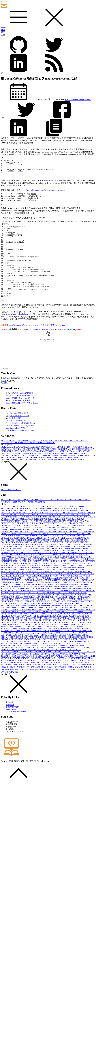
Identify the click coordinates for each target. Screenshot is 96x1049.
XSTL (86, 680)
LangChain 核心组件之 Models (18, 430)
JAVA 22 (74, 583)
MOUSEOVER (78, 608)
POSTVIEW (38, 627)
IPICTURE (90, 578)
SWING (54, 656)
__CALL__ (6, 523)
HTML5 (50, 576)
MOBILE (65, 470)
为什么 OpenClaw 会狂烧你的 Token (20, 440)
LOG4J (48, 599)
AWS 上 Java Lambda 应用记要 (18, 418)
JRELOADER (32, 593)
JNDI (52, 591)
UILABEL (50, 663)
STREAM (5, 654)
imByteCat (10, 722)
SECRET (30, 642)
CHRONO (34, 540)
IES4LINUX (27, 578)
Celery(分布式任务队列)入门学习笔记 (21, 415)
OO (55, 616)
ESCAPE (10, 564)
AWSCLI (86, 532)
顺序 (8, 689)
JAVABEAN (72, 585)
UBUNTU (38, 663)
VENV (43, 671)
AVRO (67, 532)
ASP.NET (66, 530)
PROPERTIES (49, 629)
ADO (27, 526)
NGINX (4, 614)
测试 (12, 687)
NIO (10, 614)
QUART (36, 631)
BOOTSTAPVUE (8, 536)
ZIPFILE (36, 682)
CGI (77, 538)
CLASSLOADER (76, 540)
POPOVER (85, 625)
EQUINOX (77, 561)
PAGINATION (48, 620)
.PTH (36, 523)
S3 (18, 639)
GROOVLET (6, 572)
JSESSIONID (47, 593)
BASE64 (17, 534)
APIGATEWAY (7, 530)
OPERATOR (30, 618)
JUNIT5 (86, 593)
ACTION (68, 523)
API (87, 528)
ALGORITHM (34, 464)
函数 (79, 682)
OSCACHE (61, 618)
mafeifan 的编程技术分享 (16, 729)
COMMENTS (39, 545)
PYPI (3, 631)
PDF (18, 623)
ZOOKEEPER (46, 682)
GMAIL (56, 570)
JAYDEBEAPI (72, 587)
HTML (43, 576)
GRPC (26, 572)
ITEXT (54, 580)
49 (45, 523)
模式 (70, 684)
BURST (68, 536)
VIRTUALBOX (17, 673)
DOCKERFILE (37, 557)
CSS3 (35, 551)
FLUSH (12, 568)
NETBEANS (33, 612)
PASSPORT (82, 620)
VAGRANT (59, 669)
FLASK (54, 466)
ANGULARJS (34, 528)
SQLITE (53, 650)
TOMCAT (68, 661)
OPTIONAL (41, 618)
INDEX (46, 578)
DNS (18, 557)
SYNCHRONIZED (71, 656)
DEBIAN (77, 553)
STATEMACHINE (51, 652)
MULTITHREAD (55, 610)
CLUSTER (81, 542)
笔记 (27, 687)
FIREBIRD (70, 566)
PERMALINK (33, 623)
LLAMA (90, 597)
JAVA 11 (50, 583)
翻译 (12, 517)
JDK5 (71, 589)
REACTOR (16, 633)
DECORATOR (7, 555)
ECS (85, 559)
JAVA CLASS (14, 585)
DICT (77, 555)
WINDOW (33, 677)
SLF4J (54, 646)
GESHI (22, 570)
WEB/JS (42, 458)
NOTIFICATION (69, 614)
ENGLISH (36, 466)
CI (40, 540)
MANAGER (6, 604)
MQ (87, 608)
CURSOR (54, 551)
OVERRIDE (89, 618)
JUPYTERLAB (16, 595)
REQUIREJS (65, 635)
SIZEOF (47, 646)
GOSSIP (79, 466)
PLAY (74, 623)
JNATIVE (45, 591)
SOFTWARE (27, 648)
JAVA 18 (58, 583)
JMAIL (12, 591)
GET (28, 570)
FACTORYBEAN (75, 564)
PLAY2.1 (5, 625)
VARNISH (90, 669)
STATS (70, 652)
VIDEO (68, 671)
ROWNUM (58, 637)
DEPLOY (18, 555)
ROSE (32, 637)
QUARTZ (52, 458)
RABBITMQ (71, 631)
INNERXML (55, 578)
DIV (3, 557)
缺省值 (51, 687)
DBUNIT (64, 553)
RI (22, 637)
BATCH (24, 534)
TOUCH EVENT (8, 663)
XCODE (41, 680)
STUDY (5, 656)
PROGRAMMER (19, 629)
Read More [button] (5, 400)
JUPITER (5, 595)
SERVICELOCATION (59, 642)
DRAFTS (27, 466)
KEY (71, 595)
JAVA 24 (89, 583)
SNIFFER (72, 646)
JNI (57, 591)
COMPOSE (25, 547)
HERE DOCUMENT (44, 574)
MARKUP (22, 604)
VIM (22, 477)
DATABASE (7, 460)
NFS (90, 612)
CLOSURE (63, 542)
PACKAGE (13, 620)
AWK (72, 532)
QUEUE (54, 631)
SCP (10, 642)
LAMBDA (6, 519)
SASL (28, 639)
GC (79, 568)
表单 (85, 687)
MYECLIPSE (81, 610)
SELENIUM (39, 642)
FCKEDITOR (7, 566)
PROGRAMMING (67, 473)
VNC (76, 673)
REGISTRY (21, 635)
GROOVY (89, 466)
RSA (65, 637)
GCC (83, 568)
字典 (28, 684)
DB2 (52, 553)
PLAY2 (81, 623)
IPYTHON (16, 580)
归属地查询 (41, 684)
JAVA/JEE (15, 458)
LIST (83, 597)
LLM (3, 599)
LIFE (59, 597)
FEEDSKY (47, 566)
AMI (15, 528)
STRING (14, 654)
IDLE (16, 578)
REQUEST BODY (51, 635)
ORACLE (23, 519)
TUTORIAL (28, 663)
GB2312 (73, 568)
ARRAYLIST (50, 530)
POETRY (69, 625)
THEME (16, 661)
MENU (65, 604)
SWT (60, 656)
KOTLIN (87, 468)
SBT (38, 639)
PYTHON (26, 458)
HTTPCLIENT (73, 576)
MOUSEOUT (66, 608)
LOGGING (6, 602)
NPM (3, 616)
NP (88, 614)
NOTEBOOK (49, 614)
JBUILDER (6, 589)
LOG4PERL (67, 599)
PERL (32, 473)
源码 (17, 687)
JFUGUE (5, 591)
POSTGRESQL (26, 627)
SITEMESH (38, 646)
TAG (49, 658)
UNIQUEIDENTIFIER (45, 665)
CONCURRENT (53, 547)
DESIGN (40, 555)
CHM (17, 540)
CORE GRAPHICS (47, 549)
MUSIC (66, 610)
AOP (73, 528)
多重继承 (21, 684)
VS (86, 673)
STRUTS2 (85, 517)
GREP (91, 570)
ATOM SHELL (22, 532)
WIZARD (52, 677)
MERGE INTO (83, 604)
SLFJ (60, 646)
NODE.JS (22, 614)
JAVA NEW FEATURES (11, 507)
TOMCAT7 (79, 661)
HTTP (17, 468)
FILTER (61, 566)
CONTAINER (87, 547)
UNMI (86, 665)
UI (44, 663)
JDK (58, 589)
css (68, 100)
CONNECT (65, 547)
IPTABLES (6, 580)
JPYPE (91, 591)
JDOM (89, 589)
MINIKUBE (56, 606)
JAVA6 (49, 585)
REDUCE (54, 633)
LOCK (21, 599)
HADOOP (5, 574)
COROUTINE (72, 549)
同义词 (13, 684)
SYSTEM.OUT (30, 658)
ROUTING (48, 637)
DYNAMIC (32, 559)
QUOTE (61, 631)
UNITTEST (71, 665)
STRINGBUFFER (25, 654)
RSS (70, 637)
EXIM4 (52, 564)
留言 (3, 32)
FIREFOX (79, 566)
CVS (66, 551)
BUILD (51, 536)
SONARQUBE (48, 648)
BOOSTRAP (89, 534)
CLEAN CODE (34, 542)
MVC (73, 610)
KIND (77, 595)
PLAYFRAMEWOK (17, 625)
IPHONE (81, 578)
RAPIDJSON (87, 631)
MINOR (65, 606)
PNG (62, 625)
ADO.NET (35, 526)
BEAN (37, 534)
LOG (27, 599)
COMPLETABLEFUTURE (65, 545)
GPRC (76, 570)
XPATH (73, 680)
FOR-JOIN (28, 568)
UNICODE (31, 665)
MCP (37, 604)
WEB (34, 458)
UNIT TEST (60, 665)
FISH (86, 566)
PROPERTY (60, 629)
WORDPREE (75, 677)
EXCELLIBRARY (29, 564)
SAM (22, 639)
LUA (37, 602)
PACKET (22, 620)
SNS (79, 646)
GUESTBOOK (51, 572)
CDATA (63, 538)
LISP (78, 597)
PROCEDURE (79, 627)
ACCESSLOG (53, 523)
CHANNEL (85, 538)
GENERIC (14, 570)
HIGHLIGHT (71, 574)
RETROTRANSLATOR (11, 637)
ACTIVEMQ (6, 526)
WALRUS (19, 675)
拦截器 (50, 684)
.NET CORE (27, 523)
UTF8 (43, 669)
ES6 (3, 564)
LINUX (70, 458)
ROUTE (39, 637)
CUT (61, 551)
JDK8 (82, 589)
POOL (77, 625)
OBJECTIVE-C (30, 616)
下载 (60, 682)
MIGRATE (46, 606)
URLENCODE (61, 667)
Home (3, 27)
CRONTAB (13, 551)
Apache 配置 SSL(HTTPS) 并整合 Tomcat (22, 420)
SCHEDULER (76, 639)
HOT (16, 576)
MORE (40, 608)
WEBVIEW (6, 677)
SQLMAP (70, 650)
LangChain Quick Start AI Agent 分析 (20, 443)
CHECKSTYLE (8, 540)
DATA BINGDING (23, 553)
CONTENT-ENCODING (11, 549)
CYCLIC (73, 551)
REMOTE (30, 635)
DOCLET (48, 557)
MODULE (31, 608)
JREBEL (13, 593)
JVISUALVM (29, 595)
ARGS (41, 530)
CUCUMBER (44, 551)
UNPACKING (7, 667)
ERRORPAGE (88, 561)
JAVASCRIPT (73, 517)
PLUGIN (50, 625)
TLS (61, 661)
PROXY (81, 629)
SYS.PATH (6, 658)
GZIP (85, 572)
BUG (44, 536)
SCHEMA (86, 639)
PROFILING (6, 629)
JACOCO (15, 583)
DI (62, 555)
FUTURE (64, 568)
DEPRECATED (29, 555)
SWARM (39, 656)
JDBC (37, 589)
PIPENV (67, 623)
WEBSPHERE (86, 675)
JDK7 (76, 589)
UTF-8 (37, 669)
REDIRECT (38, 633)
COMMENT (27, 545)
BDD (31, 534)
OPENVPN (20, 618)
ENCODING (39, 561)
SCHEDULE (64, 639)
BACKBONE (7, 534)
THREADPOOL (36, 661)
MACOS (68, 602)
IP (75, 578)
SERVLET (73, 642)
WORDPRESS (66, 477)
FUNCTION (41, 568)
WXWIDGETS (19, 680)
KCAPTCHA (63, 595)
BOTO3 (19, 536)
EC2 (67, 559)
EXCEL (17, 564)
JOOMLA (64, 468)
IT (39, 580)
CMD (88, 542)
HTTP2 (63, 576)
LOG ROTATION (37, 599)
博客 (91, 682)
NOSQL (39, 614)
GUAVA (41, 572)
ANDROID (46, 464)
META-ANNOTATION (10, 606)
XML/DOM (78, 477)
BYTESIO (17, 538)
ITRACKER (76, 580)
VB (3, 671)
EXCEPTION (43, 564)
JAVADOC (82, 585)
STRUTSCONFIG (85, 654)
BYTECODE (6, 538)
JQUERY (5, 593)
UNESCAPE (20, 665)
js (66, 100)
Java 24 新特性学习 (13, 435)
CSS (29, 551)
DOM (68, 557)
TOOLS (87, 661)
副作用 (85, 682)
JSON (56, 593)
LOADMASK (12, 599)
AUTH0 (33, 532)
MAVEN (31, 604)
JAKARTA (24, 583)
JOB (61, 591)
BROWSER (28, 536)
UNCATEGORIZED (10, 477)
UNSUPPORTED (20, 667)
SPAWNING (77, 648)
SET (89, 642)
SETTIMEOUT (21, 644)
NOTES (58, 614)
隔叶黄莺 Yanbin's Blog (56, 342)
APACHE (80, 528)
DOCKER (18, 466)
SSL (36, 652)
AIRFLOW (16, 464)
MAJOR (84, 602)
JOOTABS (78, 591)
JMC (18, 591)
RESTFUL (86, 635)
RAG (79, 631)
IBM (10, 578)
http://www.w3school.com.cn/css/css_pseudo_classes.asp (43, 193)
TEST (86, 658)
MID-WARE (55, 470)
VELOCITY (34, 671)
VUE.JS (28, 477)
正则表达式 (78, 684)
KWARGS (28, 597)
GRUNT (33, 572)
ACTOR (16, 526)
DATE (46, 553)
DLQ (13, 557)
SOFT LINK (16, 648)
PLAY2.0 (88, 623)
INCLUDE (38, 578)
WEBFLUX (51, 675)
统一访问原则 (41, 687)
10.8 (41, 523)
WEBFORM (62, 675)
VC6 (17, 671)
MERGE (73, 604)
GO (73, 466)
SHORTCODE (59, 644)
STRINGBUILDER (41, 654)
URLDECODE (48, 667)
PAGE (39, 620)
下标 (55, 682)
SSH (27, 652)
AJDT (83, 526)
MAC (52, 602)
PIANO (59, 623)
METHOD (36, 606)
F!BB (65, 564)
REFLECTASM (75, 633)
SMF (65, 646)
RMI (26, 637)
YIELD (28, 682)
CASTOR (54, 538)
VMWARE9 (68, 673)
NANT (24, 612)
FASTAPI (45, 466)
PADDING (31, 620)
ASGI (59, 530)
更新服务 (63, 684)
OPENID (73, 616)
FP (34, 568)
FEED (26, 566)
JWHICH (45, 595)
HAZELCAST (23, 574)
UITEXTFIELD (62, 663)
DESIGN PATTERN (52, 555)
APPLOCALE (27, 530)
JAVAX (56, 587)
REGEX (85, 633)
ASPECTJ (74, 530)
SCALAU (54, 639)
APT (35, 530)
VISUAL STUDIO (45, 673)
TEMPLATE (65, 658)
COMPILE (49, 545)
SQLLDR (61, 650)
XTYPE (15, 682)
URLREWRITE (74, 667)
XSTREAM (6, 682)
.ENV (14, 523)
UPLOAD (32, 667)
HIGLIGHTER (7, 576)
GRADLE (84, 570)
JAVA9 (64, 585)
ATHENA (5, 532)
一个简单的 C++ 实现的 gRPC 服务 (20, 448)
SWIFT (75, 475)
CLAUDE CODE (20, 542)
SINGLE (17, 646)
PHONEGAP (44, 623)
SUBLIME (13, 656)
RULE (87, 637)
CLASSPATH (7, 542)
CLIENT (45, 542)
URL (39, 667)
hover (72, 100)
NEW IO (76, 612)
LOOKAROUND (27, 602)
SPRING (25, 460)
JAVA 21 (66, 583)
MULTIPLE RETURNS (37, 610)
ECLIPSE (74, 559)
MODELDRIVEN (19, 608)
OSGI (69, 618)
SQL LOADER (43, 650)
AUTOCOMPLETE (55, 532)
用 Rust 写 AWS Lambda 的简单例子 (20, 410)
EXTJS (59, 564)
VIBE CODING (57, 671)
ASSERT (83, 530)
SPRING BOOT (8, 650)
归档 (3, 30)
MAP (14, 604)
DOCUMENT (59, 557)
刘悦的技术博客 (12, 724)
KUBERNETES (8, 470)
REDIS (21, 475)
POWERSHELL (51, 627)
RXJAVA (12, 639)
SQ (30, 650)
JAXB (63, 587)
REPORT (39, 635)
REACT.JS (6, 633)
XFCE (48, 680)
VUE (3, 675)
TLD (56, 661)
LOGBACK (78, 599)
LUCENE (44, 602)
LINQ (64, 597)
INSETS (65, 578)
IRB (23, 580)
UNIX (80, 665)
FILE (55, 566)
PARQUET (72, 620)
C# (24, 538)
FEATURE (18, 566)
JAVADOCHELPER (9, 587)
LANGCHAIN (21, 470)
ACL (61, 523)
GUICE (61, 572)
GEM (88, 568)
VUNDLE (10, 675)
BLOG (60, 464)
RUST (34, 475)
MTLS (92, 608)
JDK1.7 (64, 589)
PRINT (69, 627)
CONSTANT (75, 547)
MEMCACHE (46, 604)
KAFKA (79, 468)
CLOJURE (83, 464)
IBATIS (23, 468)
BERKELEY (45, 534)
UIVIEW (73, 663)
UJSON (80, 663)
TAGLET (56, 658)
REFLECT (64, 633)
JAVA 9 (4, 585)
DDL (70, 553)
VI (48, 671)
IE (20, 578)
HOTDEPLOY (25, 576)
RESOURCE (76, 635)
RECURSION (27, 633)
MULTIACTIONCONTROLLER (14, 610)
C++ (66, 464)
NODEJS (16, 473)
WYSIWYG (31, 680)
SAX (33, 639)
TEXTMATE (6, 661)
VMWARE (58, 673)
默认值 (14, 689)
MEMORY (57, 604)
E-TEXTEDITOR (57, 559)
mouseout (87, 100)
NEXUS (84, 612)
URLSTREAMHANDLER (12, 669)
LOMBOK (15, 602)
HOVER (36, 576)
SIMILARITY (7, 646)
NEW (53, 612)
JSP (61, 593)
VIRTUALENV (31, 673)
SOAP (85, 646)
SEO (47, 642)
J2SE (84, 580)
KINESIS (84, 595)
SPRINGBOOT (21, 650)
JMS (33, 591)
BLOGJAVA (71, 534)
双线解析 (5, 684)
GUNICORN (77, 572)
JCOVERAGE (28, 589)
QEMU (28, 631)
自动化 (79, 687)
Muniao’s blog (11, 726)
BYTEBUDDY (78, 536)
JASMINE (34, 583)
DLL (8, 557)
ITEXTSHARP (64, 580)
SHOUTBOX (71, 644)
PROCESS (90, 627)
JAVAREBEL (23, 587)
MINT (72, 606)
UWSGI (50, 669)
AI (9, 464)
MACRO (76, 602)
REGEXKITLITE (8, 635)
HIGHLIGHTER (84, 574)
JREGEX (21, 593)
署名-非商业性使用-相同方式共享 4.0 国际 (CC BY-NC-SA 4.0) (50, 347)
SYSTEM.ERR (17, 658)
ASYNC (91, 530)
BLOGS (80, 534)
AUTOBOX (42, 532)
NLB (15, 614)
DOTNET (82, 557)
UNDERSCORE (8, 665)
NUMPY (10, 616)
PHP (37, 473)
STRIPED (54, 654)
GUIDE (68, 572)
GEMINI (5, 570)
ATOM (13, 532)
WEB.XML (41, 675)
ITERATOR (46, 580)
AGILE (43, 526)
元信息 (73, 682)
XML (54, 680)
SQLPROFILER (81, 650)
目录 (22, 687)
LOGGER (87, 599)
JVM (72, 468)
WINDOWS (53, 477)
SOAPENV (6, 648)
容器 (33, 684)
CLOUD (72, 542)
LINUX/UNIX (81, 458)
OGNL (40, 616)
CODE (4, 545)
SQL (34, 650)
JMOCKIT (26, 591)
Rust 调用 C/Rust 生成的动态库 (18, 413)
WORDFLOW (63, 677)
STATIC (63, 652)
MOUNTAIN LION (51, 608)
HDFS (32, 574)
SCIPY (4, 642)
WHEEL (15, 677)
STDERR (77, 652)
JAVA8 (55, 468)
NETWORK (44, 612)
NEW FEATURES (64, 612)
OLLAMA (48, 616)
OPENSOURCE (8, 618)
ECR (80, 559)
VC (12, 671)
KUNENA (19, 597)
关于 (3, 35)
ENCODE (28, 561)
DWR (24, 559)
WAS (27, 675)
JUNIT (79, 593)
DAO (88, 551)
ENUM (68, 561)
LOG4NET (57, 599)
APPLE (17, 530)
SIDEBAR (81, 644)
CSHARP (22, 551)
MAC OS (60, 602)
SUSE (21, 656)
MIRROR (79, 606)
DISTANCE (85, 555)
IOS (33, 460)
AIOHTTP (59, 526)
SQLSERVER (7, 652)
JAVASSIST (47, 587)
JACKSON (6, 583)
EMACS (13, 561)
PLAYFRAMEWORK (45, 460)
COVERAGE (84, 549)
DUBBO (17, 559)
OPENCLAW (63, 616)
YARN (22, 682)
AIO (52, 526)
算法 (32, 687)
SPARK (50, 475)
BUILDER (59, 536)
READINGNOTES (9, 475)
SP (63, 648)
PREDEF (62, 627)
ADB (22, 526)
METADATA (26, 606)
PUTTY (88, 629)
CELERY (71, 538)
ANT (68, 528)
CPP (90, 464)
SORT (58, 648)
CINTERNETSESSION (52, 540)
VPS (81, 673)
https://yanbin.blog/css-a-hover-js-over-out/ (25, 342)
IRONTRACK (31, 580)
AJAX (77, 526)
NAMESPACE (15, 612)
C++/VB (73, 464)
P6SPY (4, 620)
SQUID (21, 652)
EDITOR (5, 561)
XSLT (80, 680)
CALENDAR (44, 538)
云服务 (66, 682)
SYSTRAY (42, 658)
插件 (56, 684)
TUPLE (19, 663)
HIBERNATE (7, 468)
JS (39, 593)
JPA (85, 591)
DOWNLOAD (7, 559)
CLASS (65, 540)
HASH (13, 574)
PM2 (57, 625)
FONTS (19, 568)
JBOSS (82, 587)
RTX (75, 637)
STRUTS (68, 475)
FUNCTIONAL (64, 466)
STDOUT (86, 652)
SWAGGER (29, 656)
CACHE (35, 538)
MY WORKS (75, 470)
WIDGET (23, 677)
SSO (41, 652)
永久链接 (88, 684)
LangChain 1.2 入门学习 (15, 445)
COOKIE (25, 549)
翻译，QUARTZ (68, 687)
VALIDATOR (70, 669)
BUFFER (38, 536)
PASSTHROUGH (8, 623)
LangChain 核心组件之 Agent (17, 433)
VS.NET (91, 673)
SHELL (49, 644)
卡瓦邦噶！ (10, 720)
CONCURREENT (38, 547)
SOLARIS (37, 648)
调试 (90, 687)
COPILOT (34, 549)
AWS (16, 460)
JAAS (89, 580)
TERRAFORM (77, 658)
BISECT (55, 534)
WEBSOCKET (74, 675)
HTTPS (90, 576)
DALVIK (81, 551)
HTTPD (83, 576)
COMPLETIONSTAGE (10, 547)
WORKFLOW (7, 680)
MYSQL (5, 612)
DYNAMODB (44, 559)
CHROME (25, 540)
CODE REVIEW (15, 545)
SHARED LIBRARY (36, 644)
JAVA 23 (82, 583)
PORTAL (15, 627)
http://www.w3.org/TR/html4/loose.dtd (16, 331)
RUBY (28, 475)
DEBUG (85, 553)
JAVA (5, 458)
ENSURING (59, 561)
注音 (6, 687)
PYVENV (20, 631)
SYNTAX (83, 656)
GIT (42, 570)
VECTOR (24, 671)
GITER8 (49, 570)
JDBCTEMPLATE (48, 589)
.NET (4, 464)
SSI (32, 652)
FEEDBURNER (35, 566)
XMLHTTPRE (64, 680)
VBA (7, 671)
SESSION (82, 642)
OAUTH (19, 616)
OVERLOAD (78, 618)
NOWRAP (81, 614)
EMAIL (20, 561)
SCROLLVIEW (19, 642)
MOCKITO (6, 608)
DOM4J (74, 557)
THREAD (24, 661)
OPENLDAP (82, 616)
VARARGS (81, 669)
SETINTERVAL (8, 644)
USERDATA (28, 669)
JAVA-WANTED (39, 585)
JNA (38, 591)
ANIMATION (47, 528)
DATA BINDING (8, 553)
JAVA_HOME (26, 585)
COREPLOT (60, 549)
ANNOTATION (59, 528)
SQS (15, 652)
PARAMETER (61, 620)
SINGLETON (27, 646)
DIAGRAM (69, 555)
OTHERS (24, 473)
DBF (57, 553)
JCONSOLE (16, 589)
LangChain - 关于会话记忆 (16, 438)
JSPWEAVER (69, 593)
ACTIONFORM (79, 523)
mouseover (78, 100)
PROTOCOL (71, 629)
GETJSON (35, 570)
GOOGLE (68, 570)
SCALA (61, 458)
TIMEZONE (48, 661)
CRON (4, 551)
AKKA (24, 464)
